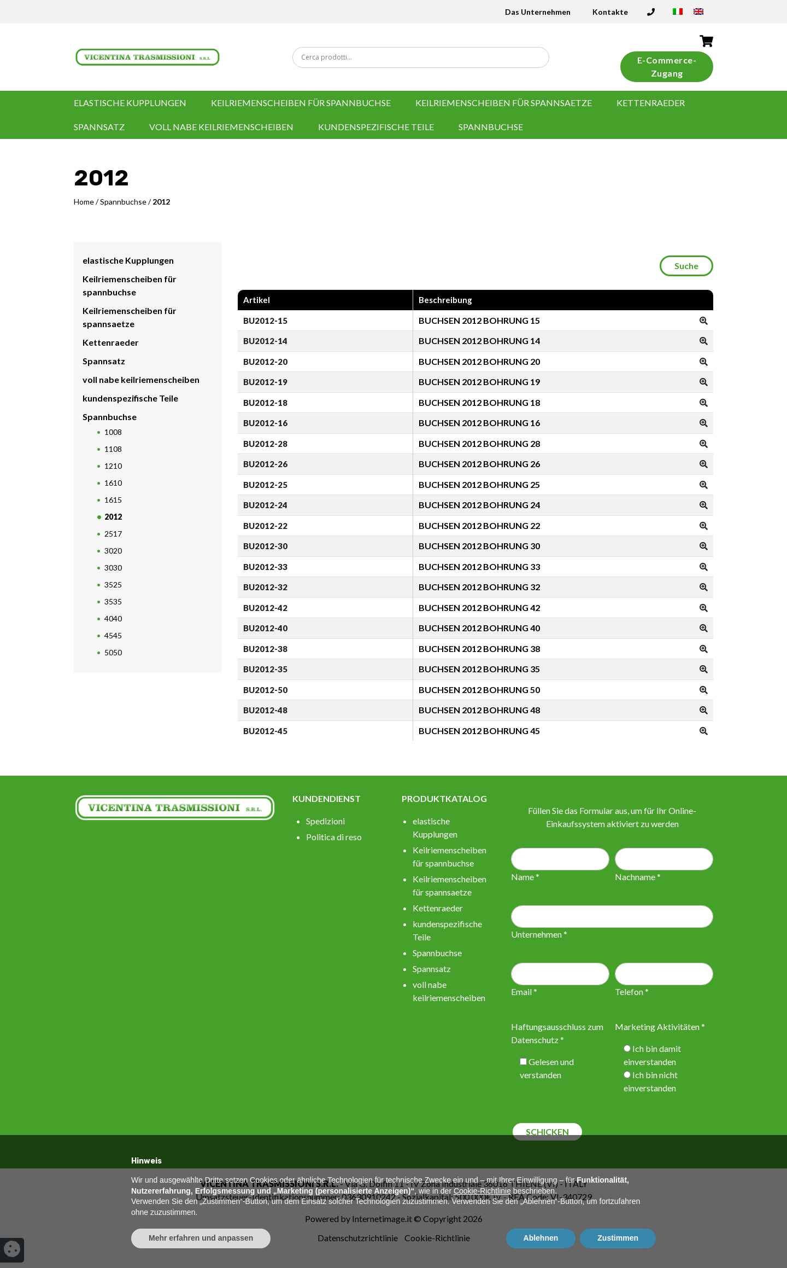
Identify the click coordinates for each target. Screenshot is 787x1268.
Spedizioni (325, 821)
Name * (525, 876)
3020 (113, 550)
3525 (113, 584)
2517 (113, 533)
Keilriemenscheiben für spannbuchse (301, 102)
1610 (113, 482)
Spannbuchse (491, 126)
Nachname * (638, 876)
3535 (113, 601)
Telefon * (632, 991)
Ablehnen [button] (541, 1238)
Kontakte (610, 11)
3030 (113, 567)
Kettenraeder (650, 102)
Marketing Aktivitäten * (660, 1026)
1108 (113, 448)
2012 (113, 516)
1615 (113, 499)
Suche (686, 265)
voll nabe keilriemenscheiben (221, 126)
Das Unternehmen (538, 11)
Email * (524, 991)
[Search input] (423, 57)
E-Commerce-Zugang (667, 66)
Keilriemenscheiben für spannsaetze (503, 102)
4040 (113, 618)
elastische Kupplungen (130, 102)
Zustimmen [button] (617, 1238)
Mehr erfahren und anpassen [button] (201, 1238)
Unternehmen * (539, 934)
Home (84, 201)
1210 (113, 465)
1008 (113, 432)
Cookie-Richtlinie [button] (482, 1190)
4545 (113, 635)
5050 (113, 652)
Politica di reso (334, 836)
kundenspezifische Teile (376, 126)
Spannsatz (99, 126)
